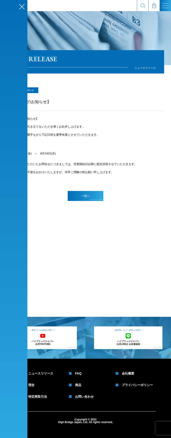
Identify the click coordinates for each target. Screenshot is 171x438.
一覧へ (91, 197)
